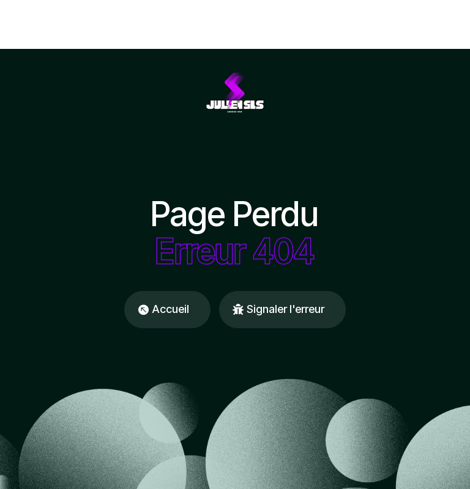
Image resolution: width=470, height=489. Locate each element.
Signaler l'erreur (285, 309)
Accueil (170, 309)
